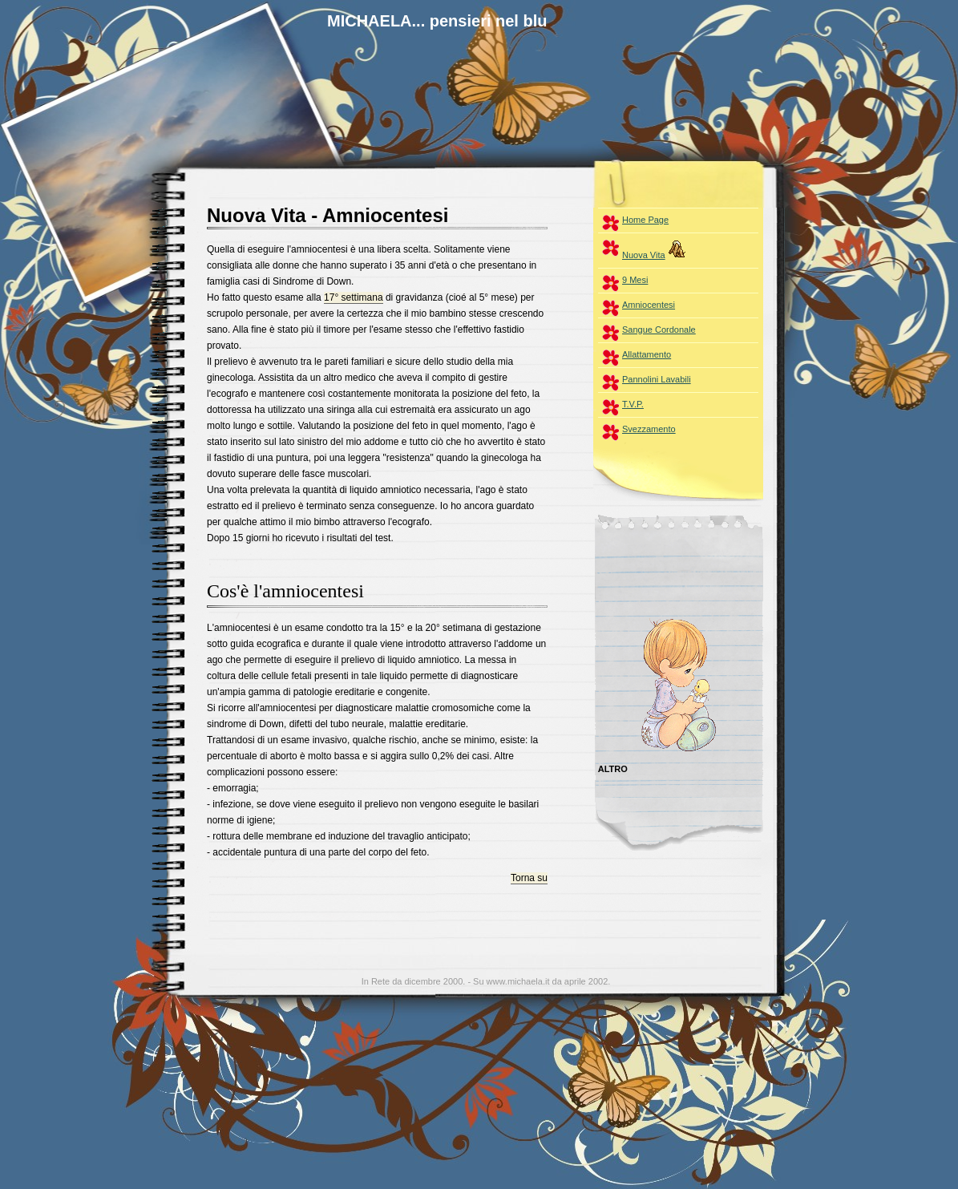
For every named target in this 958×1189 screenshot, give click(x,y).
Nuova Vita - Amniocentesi (327, 215)
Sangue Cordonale (659, 329)
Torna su (529, 878)
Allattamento (646, 354)
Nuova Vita (657, 248)
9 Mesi (635, 280)
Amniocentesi (648, 304)
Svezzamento (649, 429)
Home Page (645, 219)
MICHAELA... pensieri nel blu (437, 21)
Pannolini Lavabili (656, 379)
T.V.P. (633, 404)
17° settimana (353, 297)
